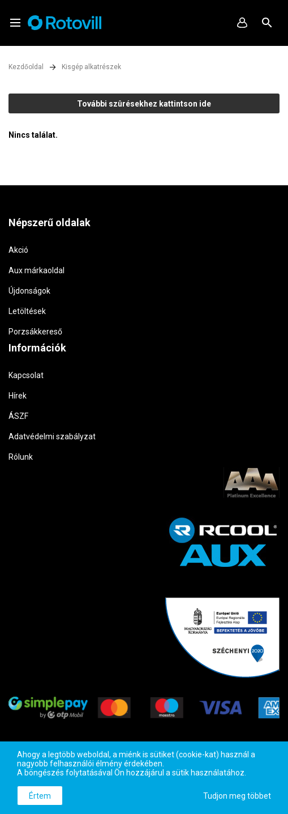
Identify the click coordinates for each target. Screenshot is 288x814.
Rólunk (20, 456)
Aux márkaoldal (36, 270)
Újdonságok (29, 290)
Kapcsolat (26, 375)
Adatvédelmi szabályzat (52, 436)
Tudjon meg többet (237, 795)
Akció (18, 250)
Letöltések (27, 311)
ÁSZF (18, 416)
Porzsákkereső (35, 331)
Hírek (17, 395)
